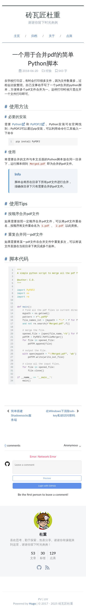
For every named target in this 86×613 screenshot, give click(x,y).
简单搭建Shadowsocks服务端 (21, 415)
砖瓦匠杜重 (43, 15)
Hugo (32, 603)
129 (53, 553)
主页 (17, 35)
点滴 (69, 35)
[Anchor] (6, 106)
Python (16, 124)
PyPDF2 (35, 124)
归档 (34, 35)
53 (33, 553)
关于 (52, 35)
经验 (49, 70)
